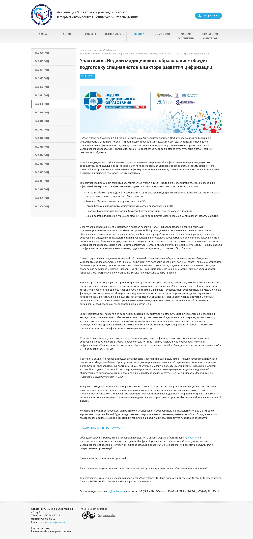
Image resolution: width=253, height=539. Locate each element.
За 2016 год (42, 138)
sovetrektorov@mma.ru (52, 522)
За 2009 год (42, 198)
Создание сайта (107, 515)
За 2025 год (42, 61)
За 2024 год (42, 70)
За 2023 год (42, 78)
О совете (90, 34)
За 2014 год (42, 155)
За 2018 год (42, 121)
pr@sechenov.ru (117, 491)
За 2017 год (42, 129)
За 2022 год (42, 87)
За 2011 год (42, 181)
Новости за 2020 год (103, 50)
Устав (67, 34)
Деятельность (114, 34)
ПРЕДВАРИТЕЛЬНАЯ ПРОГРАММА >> (101, 427)
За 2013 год (42, 163)
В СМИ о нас (162, 34)
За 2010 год (42, 189)
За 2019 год (42, 112)
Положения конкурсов (210, 36)
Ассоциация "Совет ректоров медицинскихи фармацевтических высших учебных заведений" (97, 14)
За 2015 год (42, 146)
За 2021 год (42, 95)
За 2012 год (42, 172)
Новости (138, 34)
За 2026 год (42, 52)
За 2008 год (42, 206)
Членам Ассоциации (186, 36)
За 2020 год (42, 104)
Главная (43, 34)
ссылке (192, 437)
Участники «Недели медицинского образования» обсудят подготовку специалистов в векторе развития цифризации (145, 53)
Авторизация (210, 15)
